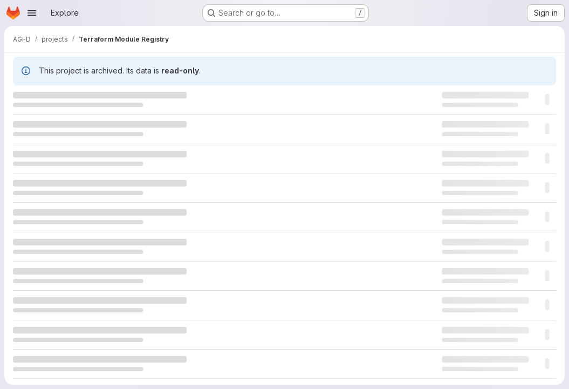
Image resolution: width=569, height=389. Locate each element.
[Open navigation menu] (31, 13)
